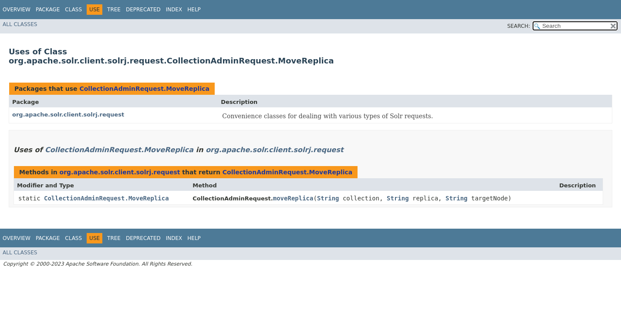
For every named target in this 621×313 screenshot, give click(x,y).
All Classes (20, 24)
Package (48, 10)
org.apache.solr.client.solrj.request (68, 114)
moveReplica (293, 198)
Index (174, 10)
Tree (114, 10)
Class (73, 10)
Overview (16, 10)
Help (194, 10)
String (328, 198)
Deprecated (143, 10)
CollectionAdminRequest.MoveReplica (144, 88)
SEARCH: (518, 26)
